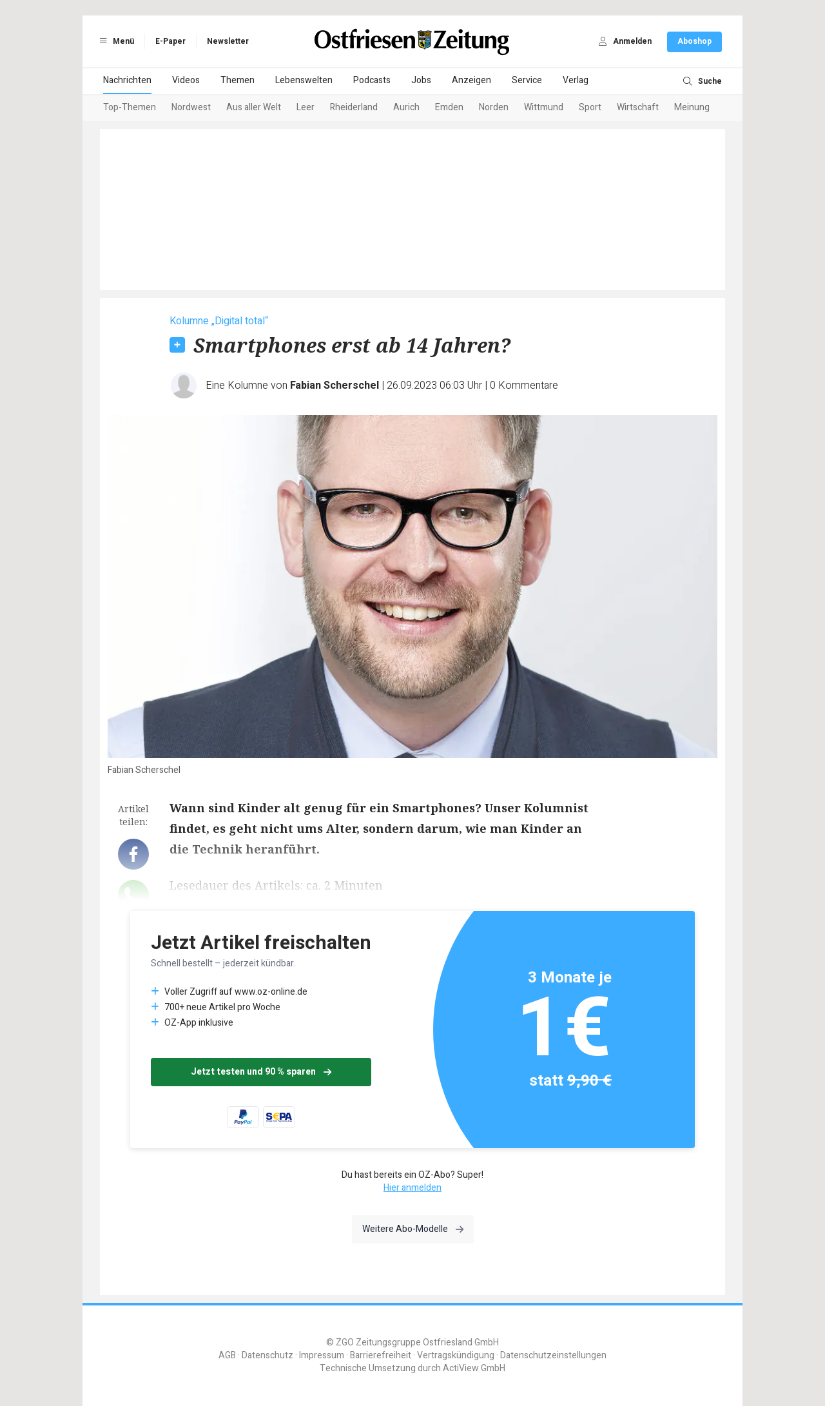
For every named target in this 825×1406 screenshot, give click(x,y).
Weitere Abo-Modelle (412, 1229)
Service (527, 80)
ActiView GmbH (474, 1368)
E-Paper (170, 41)
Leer (305, 107)
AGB (227, 1355)
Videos (186, 80)
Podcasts (372, 80)
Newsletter (228, 41)
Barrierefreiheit (380, 1355)
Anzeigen (471, 80)
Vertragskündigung (455, 1355)
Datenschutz (267, 1355)
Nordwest (191, 107)
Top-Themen (129, 107)
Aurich (406, 107)
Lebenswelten (304, 80)
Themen (237, 80)
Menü (114, 41)
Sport (590, 107)
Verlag (575, 80)
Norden (494, 107)
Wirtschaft (638, 107)
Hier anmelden (412, 1188)
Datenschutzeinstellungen (553, 1355)
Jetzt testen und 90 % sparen (261, 1072)
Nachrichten (127, 80)
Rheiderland (354, 107)
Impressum (321, 1355)
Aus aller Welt (253, 107)
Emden (449, 107)
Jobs (421, 80)
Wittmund (543, 107)
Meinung (692, 107)
